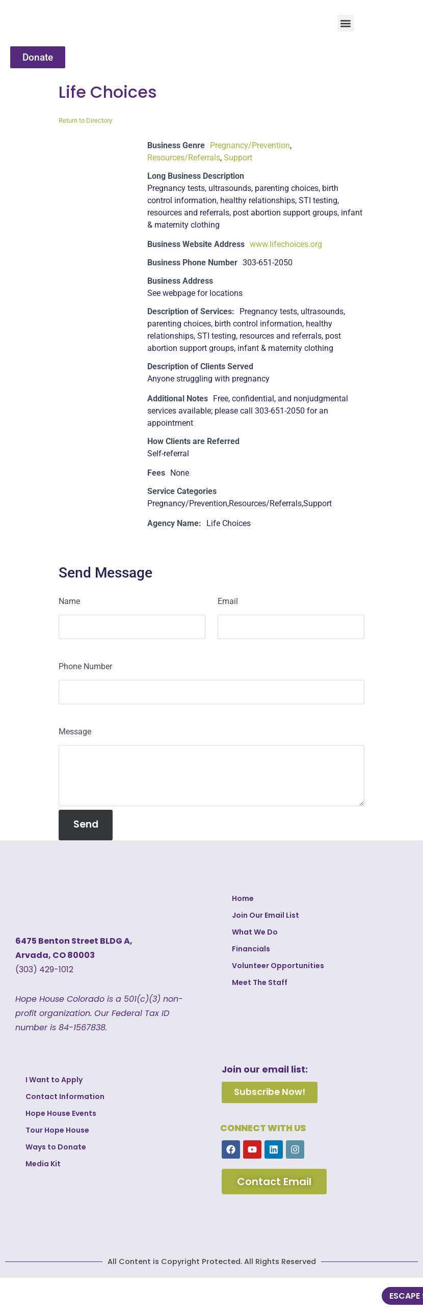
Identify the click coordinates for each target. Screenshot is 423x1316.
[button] (345, 23)
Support (238, 157)
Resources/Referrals (183, 157)
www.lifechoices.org (286, 244)
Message (75, 731)
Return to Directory (85, 120)
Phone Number (85, 666)
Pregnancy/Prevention (250, 145)
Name (69, 601)
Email (228, 601)
